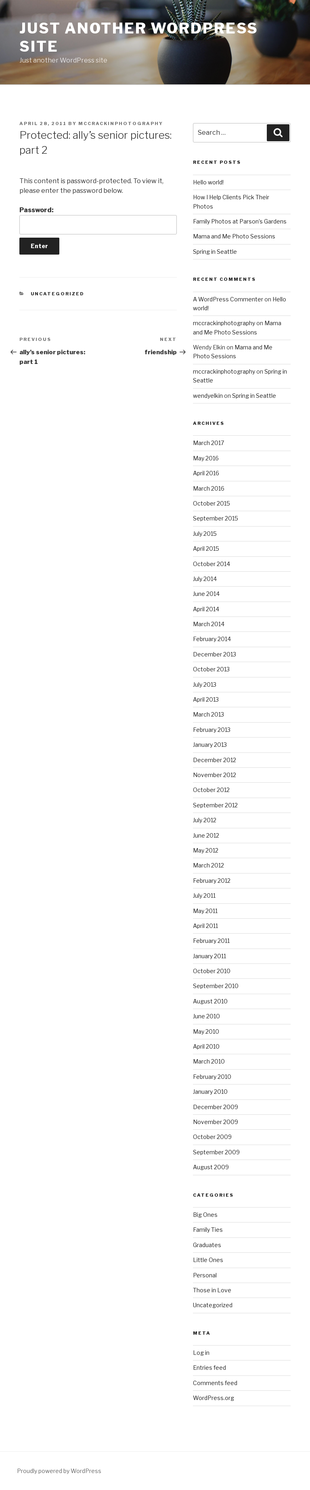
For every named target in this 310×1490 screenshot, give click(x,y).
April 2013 (206, 699)
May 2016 (206, 458)
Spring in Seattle (215, 251)
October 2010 (211, 971)
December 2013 (214, 654)
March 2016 (208, 488)
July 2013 (204, 684)
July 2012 (204, 820)
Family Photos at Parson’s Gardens (240, 221)
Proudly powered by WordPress (59, 1470)
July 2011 (204, 895)
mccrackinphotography (120, 123)
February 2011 (211, 940)
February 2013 (211, 729)
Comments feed (215, 1382)
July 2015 (205, 533)
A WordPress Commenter (228, 299)
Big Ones (205, 1214)
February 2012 (211, 880)
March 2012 (208, 865)
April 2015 (206, 548)
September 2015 (215, 518)
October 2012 (211, 789)
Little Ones (208, 1259)
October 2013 (211, 669)
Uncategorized (58, 294)
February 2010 (212, 1076)
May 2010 (206, 1031)
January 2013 (210, 744)
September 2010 (216, 985)
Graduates (207, 1244)
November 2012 (214, 774)
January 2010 (210, 1091)
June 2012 (206, 835)
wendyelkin (208, 395)
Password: (98, 220)
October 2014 (211, 563)
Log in (201, 1352)
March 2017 (208, 442)
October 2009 (212, 1136)
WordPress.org (213, 1397)
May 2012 (205, 850)
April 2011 (205, 925)
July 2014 (205, 578)
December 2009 (215, 1106)
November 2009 (215, 1121)
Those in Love (212, 1290)
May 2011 (205, 910)
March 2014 (208, 624)
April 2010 (206, 1046)
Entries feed (209, 1367)
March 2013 (208, 714)
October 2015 (211, 503)
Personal (205, 1275)
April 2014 (206, 609)
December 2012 (214, 759)
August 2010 (210, 1001)
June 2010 (206, 1016)
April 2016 (206, 473)
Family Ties (208, 1229)
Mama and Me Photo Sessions (234, 236)
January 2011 (209, 956)
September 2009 (216, 1152)
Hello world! (208, 182)
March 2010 (209, 1061)
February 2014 (212, 638)
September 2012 (215, 805)
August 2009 (211, 1167)
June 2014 (206, 593)
